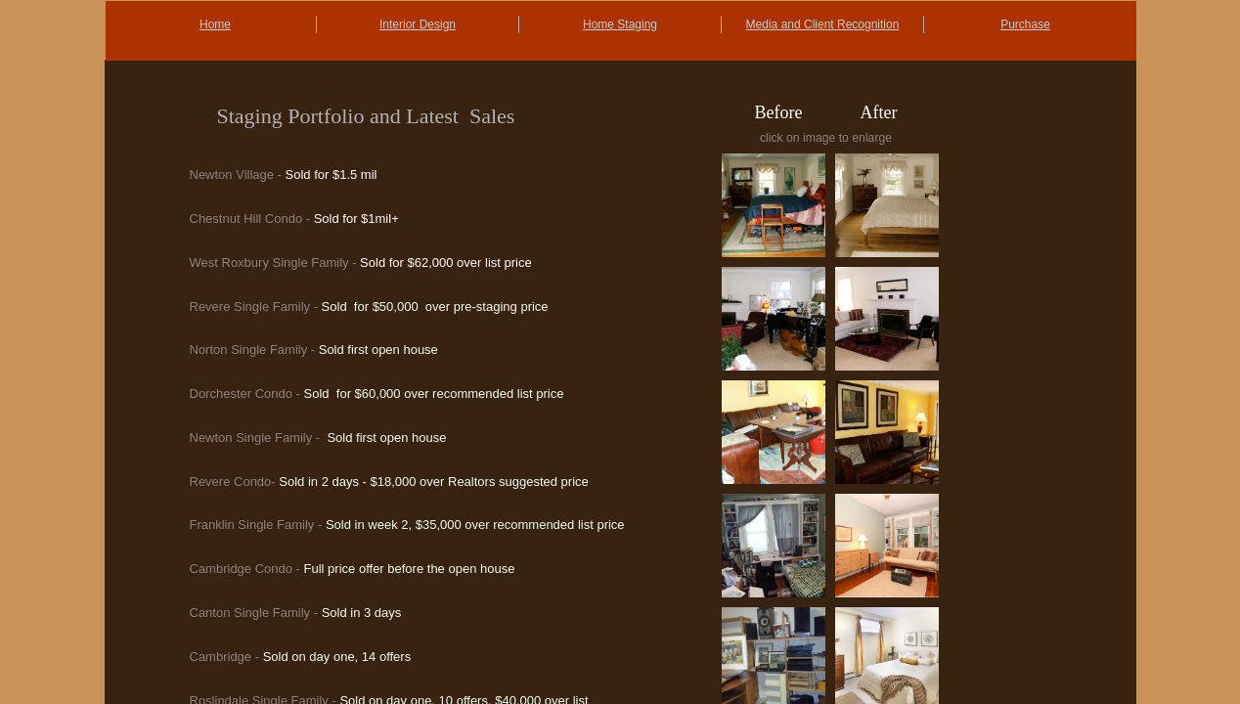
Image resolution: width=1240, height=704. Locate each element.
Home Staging (620, 24)
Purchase (1025, 24)
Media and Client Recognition (823, 24)
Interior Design (417, 24)
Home (215, 24)
